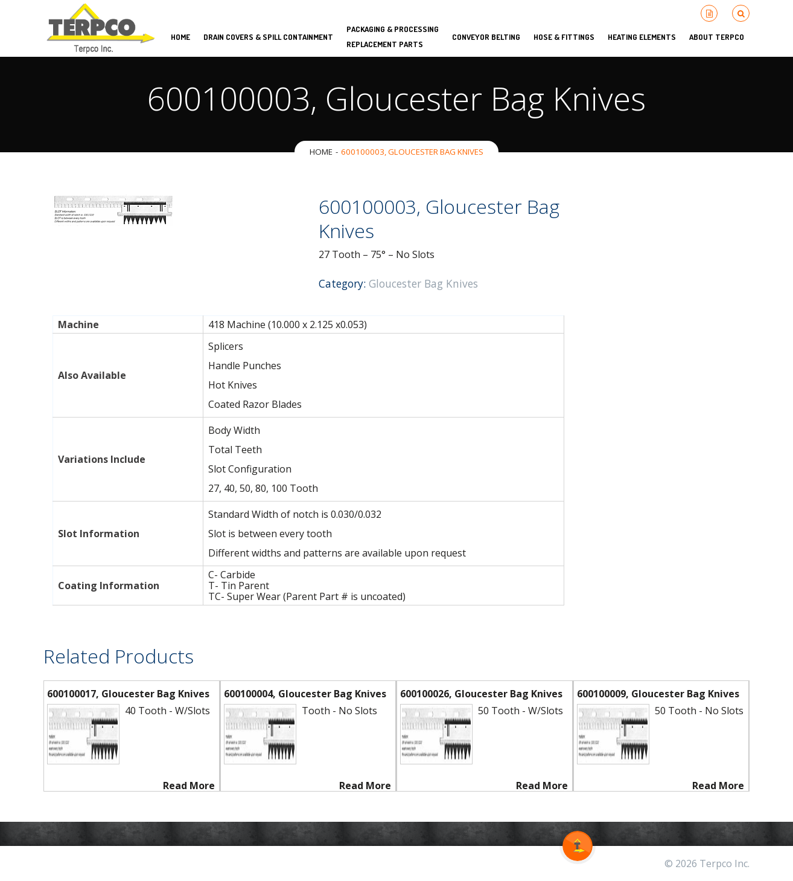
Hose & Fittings (563, 37)
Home (321, 151)
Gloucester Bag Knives (423, 283)
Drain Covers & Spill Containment (268, 37)
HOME (180, 37)
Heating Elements (642, 37)
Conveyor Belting (486, 37)
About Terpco (716, 37)
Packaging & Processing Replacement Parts (392, 36)
